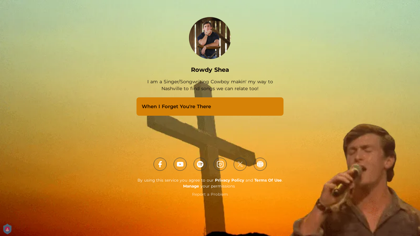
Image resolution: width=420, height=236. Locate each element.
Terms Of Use (268, 180)
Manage (191, 186)
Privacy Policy (229, 180)
